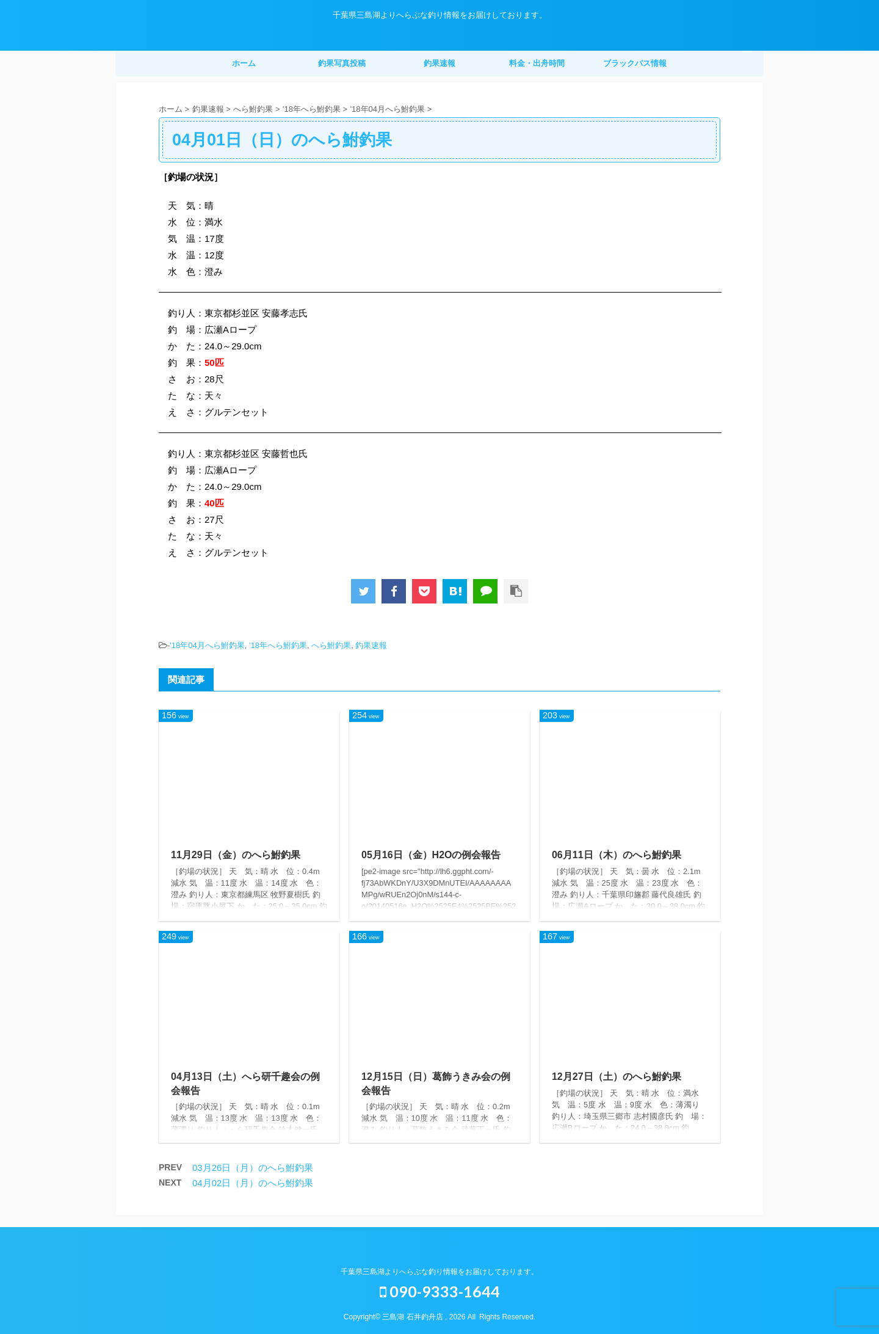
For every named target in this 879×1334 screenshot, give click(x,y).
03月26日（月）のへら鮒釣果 (252, 1167)
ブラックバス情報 (635, 63)
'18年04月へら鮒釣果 (207, 645)
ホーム (244, 63)
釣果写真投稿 (342, 63)
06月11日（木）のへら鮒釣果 (616, 855)
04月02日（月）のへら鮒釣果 (252, 1183)
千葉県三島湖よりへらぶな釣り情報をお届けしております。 (439, 1271)
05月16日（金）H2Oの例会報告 (431, 855)
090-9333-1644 (440, 1291)
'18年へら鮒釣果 (278, 645)
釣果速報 (439, 63)
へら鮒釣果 (331, 645)
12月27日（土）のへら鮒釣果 (616, 1076)
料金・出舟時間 (537, 63)
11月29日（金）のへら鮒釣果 (235, 855)
